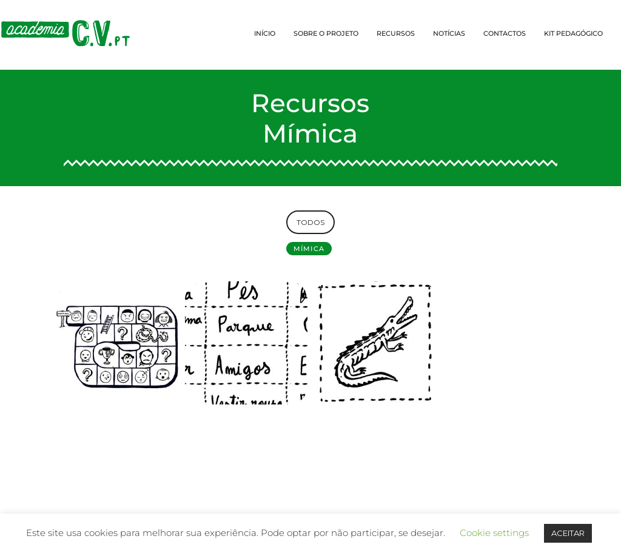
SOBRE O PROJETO (326, 33)
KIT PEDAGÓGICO (573, 33)
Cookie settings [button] (494, 532)
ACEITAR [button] (568, 533)
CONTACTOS (504, 33)
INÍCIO (264, 33)
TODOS (310, 222)
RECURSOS (396, 33)
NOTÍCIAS (449, 33)
